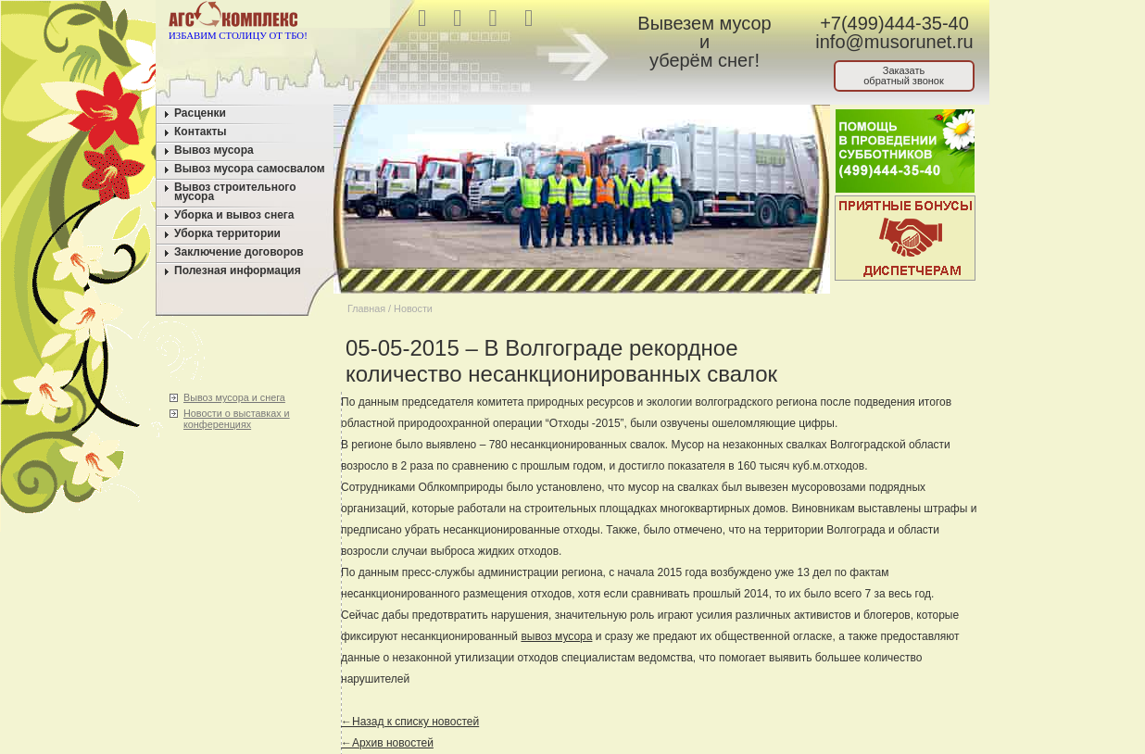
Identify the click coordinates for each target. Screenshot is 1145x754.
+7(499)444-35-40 (894, 23)
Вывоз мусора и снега (234, 397)
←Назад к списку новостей (410, 721)
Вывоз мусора (214, 150)
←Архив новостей (387, 742)
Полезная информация (237, 270)
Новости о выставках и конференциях (236, 419)
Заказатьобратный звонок (903, 75)
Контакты (200, 131)
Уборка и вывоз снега (234, 215)
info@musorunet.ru (894, 41)
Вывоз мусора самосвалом (249, 168)
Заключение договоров (239, 252)
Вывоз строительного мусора (235, 191)
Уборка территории (227, 233)
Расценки (200, 113)
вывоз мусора (556, 636)
